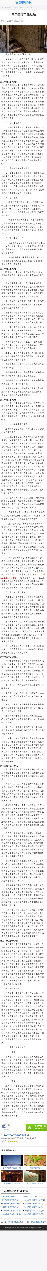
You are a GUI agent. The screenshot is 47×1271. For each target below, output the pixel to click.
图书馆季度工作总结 (10, 1200)
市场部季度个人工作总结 (34, 1211)
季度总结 (30, 8)
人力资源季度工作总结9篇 (34, 1200)
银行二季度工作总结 (10, 1207)
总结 (22, 8)
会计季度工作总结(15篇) (11, 1211)
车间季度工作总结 (9, 1197)
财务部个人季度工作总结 (34, 1214)
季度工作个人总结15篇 (33, 1197)
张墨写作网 (20, 1227)
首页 (15, 8)
